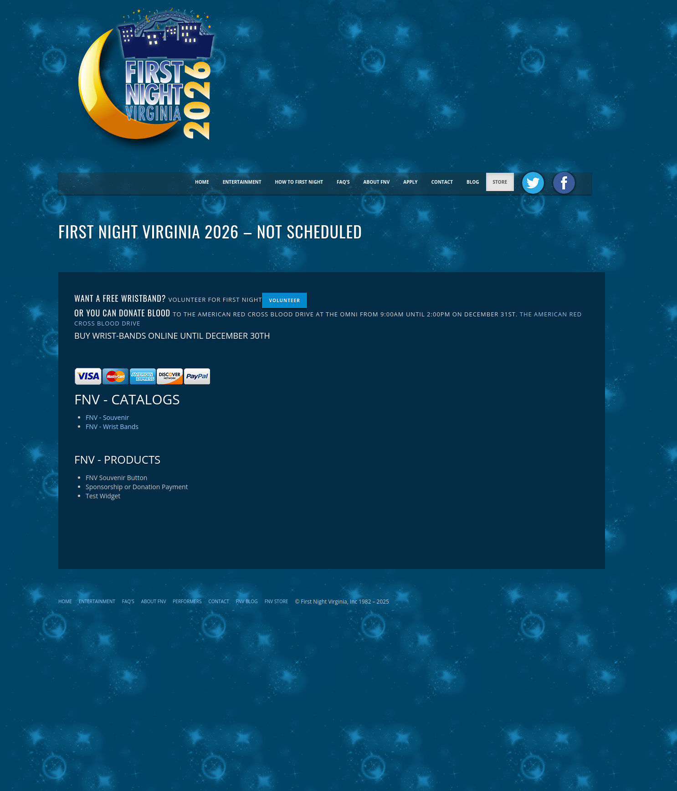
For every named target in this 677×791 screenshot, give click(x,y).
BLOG (473, 182)
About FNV (377, 182)
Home (202, 182)
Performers (187, 601)
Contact (442, 182)
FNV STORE (276, 601)
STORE (500, 182)
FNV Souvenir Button (116, 477)
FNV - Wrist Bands (112, 426)
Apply (410, 182)
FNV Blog (247, 601)
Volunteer (284, 300)
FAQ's (343, 182)
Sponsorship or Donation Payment (137, 486)
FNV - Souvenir (107, 417)
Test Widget (103, 495)
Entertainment (242, 182)
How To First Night (299, 182)
